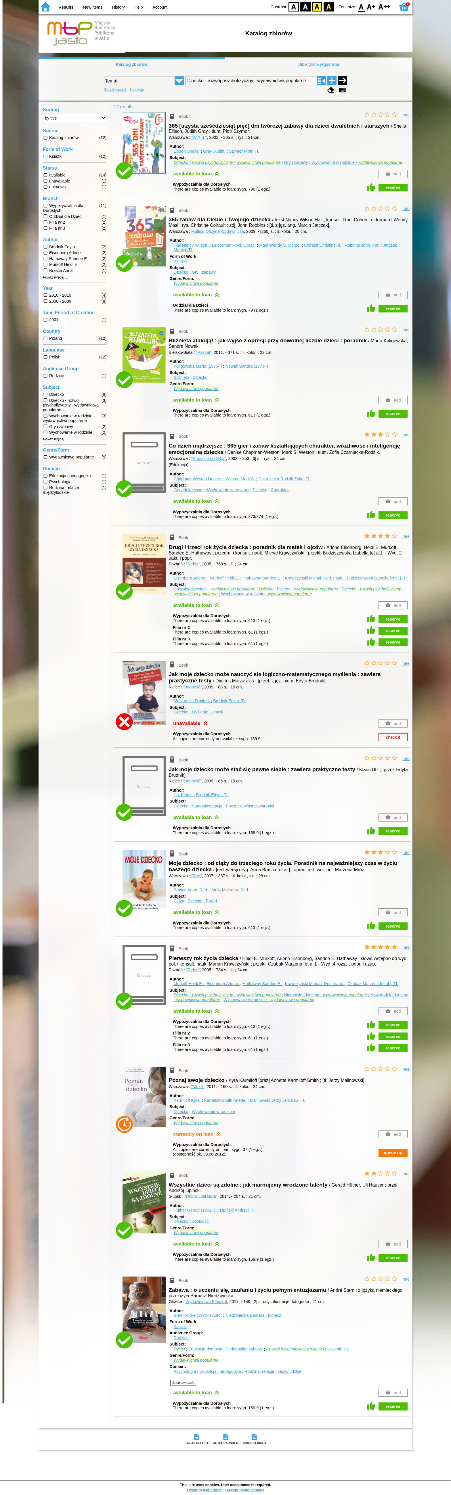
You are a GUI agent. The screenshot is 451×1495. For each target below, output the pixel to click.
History (118, 7)
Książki (180, 261)
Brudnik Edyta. (229, 700)
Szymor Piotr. (244, 151)
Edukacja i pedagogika (220, 1371)
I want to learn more (204, 1490)
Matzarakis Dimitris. (192, 700)
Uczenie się (338, 1349)
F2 (384, 6)
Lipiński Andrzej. (237, 1210)
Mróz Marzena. (230, 890)
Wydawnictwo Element (206, 1301)
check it (393, 737)
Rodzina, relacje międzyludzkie (272, 1371)
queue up (393, 1152)
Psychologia (185, 1371)
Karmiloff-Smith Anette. (226, 1100)
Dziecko (181, 272)
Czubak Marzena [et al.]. (372, 983)
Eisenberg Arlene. (191, 578)
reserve (393, 187)
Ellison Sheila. (187, 151)
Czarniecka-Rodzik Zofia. (284, 479)
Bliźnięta (181, 377)
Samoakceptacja (207, 806)
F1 (371, 6)
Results (66, 7)
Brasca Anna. (191, 890)
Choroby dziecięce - (214, 589)
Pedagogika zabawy (244, 1349)
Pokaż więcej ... (55, 277)
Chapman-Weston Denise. (198, 479)
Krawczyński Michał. (315, 578)
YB (317, 6)
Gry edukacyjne (188, 490)
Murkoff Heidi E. (225, 578)
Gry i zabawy (296, 162)
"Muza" (197, 1086)
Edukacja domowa (205, 1349)
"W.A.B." (199, 137)
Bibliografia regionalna (318, 64)
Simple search (115, 89)
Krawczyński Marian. (315, 983)
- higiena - (298, 589)
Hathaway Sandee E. (262, 578)
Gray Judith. (215, 151)
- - (227, 162)
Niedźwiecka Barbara (253, 1315)
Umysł (217, 712)
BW (305, 6)
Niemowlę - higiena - (325, 995)
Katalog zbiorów (132, 64)
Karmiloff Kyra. (188, 1100)
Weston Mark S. (241, 479)
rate (406, 115)
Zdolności (201, 1221)
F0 (361, 6)
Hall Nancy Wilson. (192, 245)
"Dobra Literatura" (201, 1196)
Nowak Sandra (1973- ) (247, 366)
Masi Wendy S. (280, 245)
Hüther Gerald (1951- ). (196, 1210)
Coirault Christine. (323, 245)
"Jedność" (193, 687)
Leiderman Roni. (234, 245)
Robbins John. (363, 245)
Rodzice (181, 1337)
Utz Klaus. (184, 794)
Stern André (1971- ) (198, 1315)
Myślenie (200, 712)
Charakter (280, 490)
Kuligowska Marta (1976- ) (198, 366)
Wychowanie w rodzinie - (357, 162)
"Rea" (196, 876)
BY (329, 6)
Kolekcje (137, 89)
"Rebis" (193, 564)
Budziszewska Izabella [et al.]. (377, 578)
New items (92, 7)
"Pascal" (203, 352)
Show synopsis (183, 1382)
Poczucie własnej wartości (250, 806)
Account (159, 7)
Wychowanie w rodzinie (227, 490)
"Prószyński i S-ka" (208, 458)
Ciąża (179, 901)
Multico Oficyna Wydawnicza (217, 231)
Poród (211, 901)
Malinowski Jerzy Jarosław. (277, 1100)
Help (138, 7)
